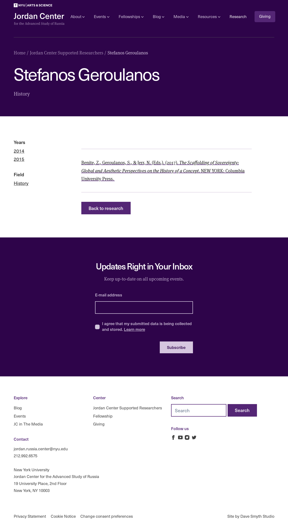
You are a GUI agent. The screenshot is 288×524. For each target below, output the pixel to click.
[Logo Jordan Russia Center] (39, 19)
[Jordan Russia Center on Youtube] (180, 437)
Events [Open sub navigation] (101, 16)
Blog (18, 408)
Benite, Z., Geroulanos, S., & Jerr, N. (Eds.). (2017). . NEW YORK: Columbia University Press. (163, 170)
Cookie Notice (63, 516)
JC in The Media (28, 424)
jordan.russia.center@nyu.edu (41, 449)
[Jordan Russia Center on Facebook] (173, 437)
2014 (19, 151)
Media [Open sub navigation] (180, 16)
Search (177, 397)
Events (20, 416)
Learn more (134, 329)
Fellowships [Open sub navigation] (131, 16)
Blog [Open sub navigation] (158, 16)
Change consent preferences (106, 516)
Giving (265, 16)
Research (238, 16)
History (21, 183)
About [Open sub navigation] (77, 16)
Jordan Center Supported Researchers (127, 408)
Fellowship (103, 416)
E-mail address (108, 295)
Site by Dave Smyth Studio (250, 516)
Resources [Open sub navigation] (209, 16)
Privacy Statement (30, 516)
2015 (19, 159)
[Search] (242, 410)
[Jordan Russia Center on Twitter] (194, 437)
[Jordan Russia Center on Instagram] (187, 437)
